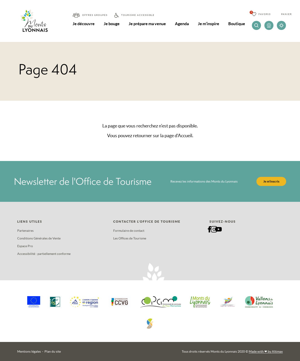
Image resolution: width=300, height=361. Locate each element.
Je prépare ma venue (147, 23)
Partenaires (25, 230)
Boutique (236, 23)
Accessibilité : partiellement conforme (44, 254)
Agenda (182, 23)
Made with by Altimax (266, 351)
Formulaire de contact (128, 230)
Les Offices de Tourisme (129, 238)
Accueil (185, 135)
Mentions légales (29, 351)
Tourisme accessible (138, 15)
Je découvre (84, 23)
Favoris (264, 14)
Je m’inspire (208, 23)
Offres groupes (95, 15)
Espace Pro (25, 246)
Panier (286, 14)
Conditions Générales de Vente (39, 238)
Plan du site (52, 351)
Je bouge (112, 23)
